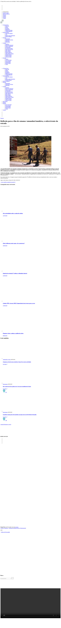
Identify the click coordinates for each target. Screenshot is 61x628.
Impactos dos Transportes (10, 35)
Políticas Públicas (8, 52)
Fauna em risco (6, 12)
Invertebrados (7, 47)
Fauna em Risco (6, 32)
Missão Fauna (8, 63)
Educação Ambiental (9, 45)
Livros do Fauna (8, 60)
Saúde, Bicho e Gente (9, 53)
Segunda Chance (8, 54)
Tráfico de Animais (9, 33)
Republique (7, 29)
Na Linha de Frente (9, 48)
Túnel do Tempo (8, 55)
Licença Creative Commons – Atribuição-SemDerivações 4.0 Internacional (13, 528)
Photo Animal (7, 51)
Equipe (6, 27)
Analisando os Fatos (9, 39)
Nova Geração (8, 61)
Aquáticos (7, 44)
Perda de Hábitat (8, 36)
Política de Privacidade (5, 532)
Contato (4, 18)
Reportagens (7, 38)
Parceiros (7, 28)
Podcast (6, 59)
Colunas (4, 16)
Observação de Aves (9, 49)
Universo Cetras (8, 56)
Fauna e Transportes (9, 46)
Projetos (4, 17)
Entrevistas (7, 40)
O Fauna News (6, 11)
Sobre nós (7, 25)
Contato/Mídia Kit (8, 31)
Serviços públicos (6, 13)
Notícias (4, 14)
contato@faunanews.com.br (5, 424)
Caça (6, 34)
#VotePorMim (8, 62)
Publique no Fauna (8, 30)
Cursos (6, 64)
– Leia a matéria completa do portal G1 (7, 182)
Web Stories (7, 41)
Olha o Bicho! (8, 50)
